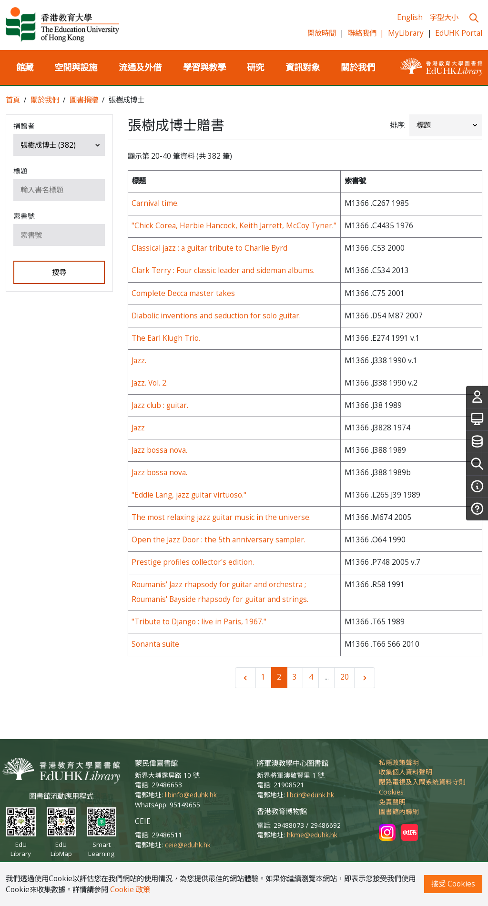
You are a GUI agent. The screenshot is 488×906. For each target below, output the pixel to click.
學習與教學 (204, 67)
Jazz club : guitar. (160, 405)
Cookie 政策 (130, 890)
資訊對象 (302, 67)
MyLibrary (406, 33)
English (410, 17)
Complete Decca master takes (183, 293)
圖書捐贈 (84, 100)
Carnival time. (155, 203)
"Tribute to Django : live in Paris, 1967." (199, 622)
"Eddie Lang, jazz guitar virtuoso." (189, 495)
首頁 (13, 100)
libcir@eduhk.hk (310, 794)
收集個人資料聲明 (405, 771)
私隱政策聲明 (399, 762)
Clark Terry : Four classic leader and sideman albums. (223, 270)
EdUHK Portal (458, 33)
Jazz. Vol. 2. (150, 383)
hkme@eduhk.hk (312, 834)
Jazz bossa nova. (159, 450)
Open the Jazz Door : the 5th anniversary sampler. (218, 540)
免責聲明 (392, 801)
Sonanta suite (155, 644)
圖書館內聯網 (399, 811)
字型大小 (444, 17)
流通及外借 (140, 67)
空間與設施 (75, 67)
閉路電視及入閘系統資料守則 (422, 781)
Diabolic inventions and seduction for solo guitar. (216, 316)
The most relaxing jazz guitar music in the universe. (221, 517)
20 (344, 677)
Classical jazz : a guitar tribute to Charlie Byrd (209, 248)
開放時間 (321, 33)
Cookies (391, 791)
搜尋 (59, 272)
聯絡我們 (366, 33)
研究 (255, 67)
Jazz (138, 428)
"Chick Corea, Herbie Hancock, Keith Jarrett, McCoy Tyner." (234, 226)
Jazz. (139, 361)
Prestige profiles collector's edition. (193, 562)
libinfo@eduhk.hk (191, 794)
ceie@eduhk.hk (188, 844)
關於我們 (358, 67)
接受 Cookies (453, 884)
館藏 (24, 67)
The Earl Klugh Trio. (166, 338)
